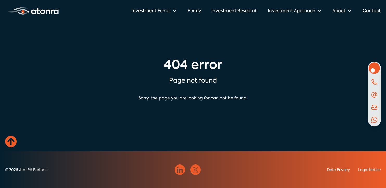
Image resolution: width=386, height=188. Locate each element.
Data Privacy (338, 169)
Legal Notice (369, 169)
